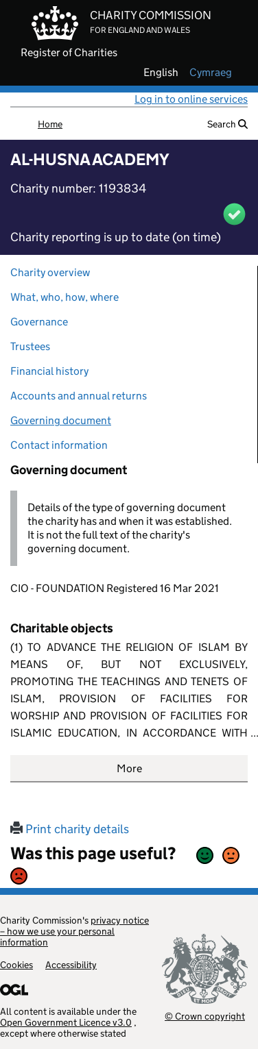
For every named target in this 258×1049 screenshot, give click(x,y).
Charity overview (50, 272)
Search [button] (227, 124)
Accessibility (71, 965)
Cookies (16, 965)
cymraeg (210, 72)
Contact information (59, 445)
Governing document (60, 420)
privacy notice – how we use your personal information (74, 931)
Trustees (30, 346)
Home (50, 124)
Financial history (49, 371)
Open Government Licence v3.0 (66, 1022)
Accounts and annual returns (78, 395)
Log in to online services (191, 99)
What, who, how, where (64, 297)
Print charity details (69, 829)
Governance (39, 321)
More (129, 768)
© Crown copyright (205, 1016)
